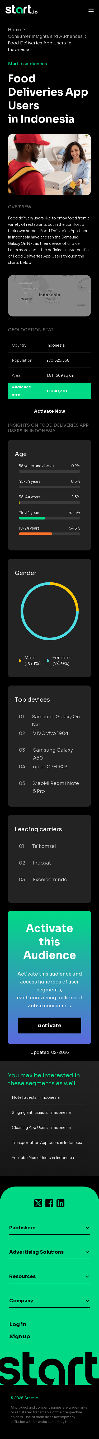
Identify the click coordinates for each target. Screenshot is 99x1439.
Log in (17, 1324)
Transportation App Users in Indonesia (47, 1142)
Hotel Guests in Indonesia (36, 1097)
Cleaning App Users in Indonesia (41, 1127)
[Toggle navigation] (90, 9)
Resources (22, 1276)
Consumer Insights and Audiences (45, 36)
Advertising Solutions (36, 1252)
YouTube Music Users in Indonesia (43, 1157)
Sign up (19, 1336)
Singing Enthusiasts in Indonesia (41, 1112)
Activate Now (49, 411)
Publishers (22, 1228)
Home (14, 30)
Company (21, 1301)
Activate (49, 1025)
